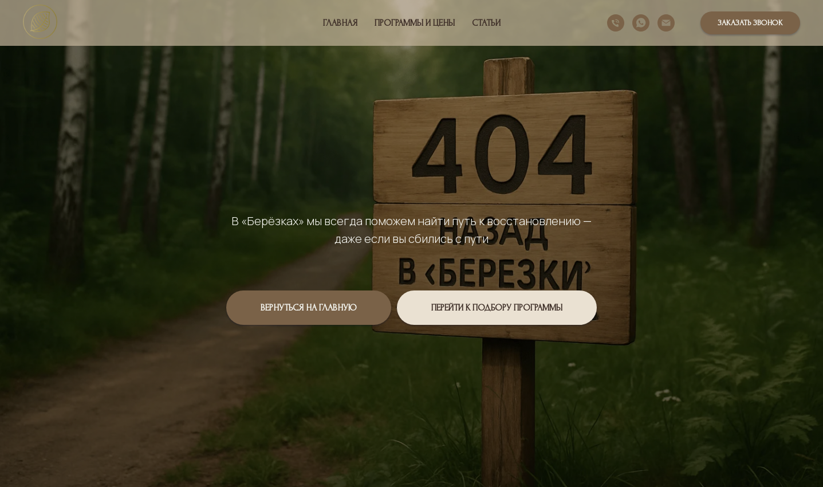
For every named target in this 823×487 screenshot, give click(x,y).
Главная (340, 23)
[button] (750, 22)
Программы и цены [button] (415, 23)
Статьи (486, 23)
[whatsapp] (640, 23)
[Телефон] (615, 23)
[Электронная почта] (666, 23)
